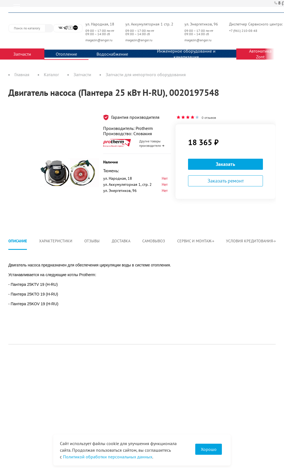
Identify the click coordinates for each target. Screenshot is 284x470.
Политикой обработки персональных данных (107, 456)
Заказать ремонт (225, 181)
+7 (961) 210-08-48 (243, 31)
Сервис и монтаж (195, 240)
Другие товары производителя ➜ (151, 143)
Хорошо (209, 449)
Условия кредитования (251, 240)
